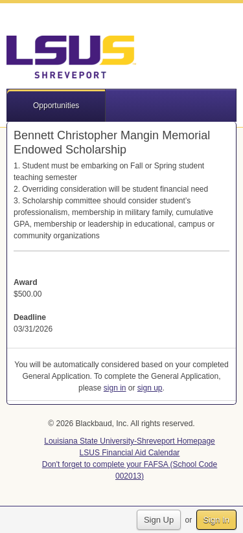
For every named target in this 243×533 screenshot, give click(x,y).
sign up (150, 387)
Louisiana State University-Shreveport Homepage (129, 441)
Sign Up (159, 520)
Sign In (216, 520)
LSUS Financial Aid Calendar (130, 452)
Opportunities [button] (56, 105)
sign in (115, 387)
